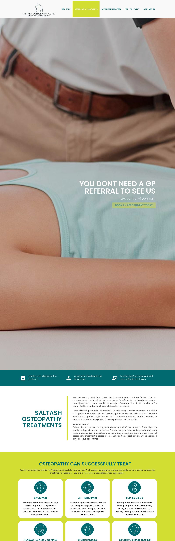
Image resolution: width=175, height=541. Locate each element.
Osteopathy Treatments (86, 9)
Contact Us (149, 9)
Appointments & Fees (111, 9)
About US (66, 9)
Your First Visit (132, 9)
